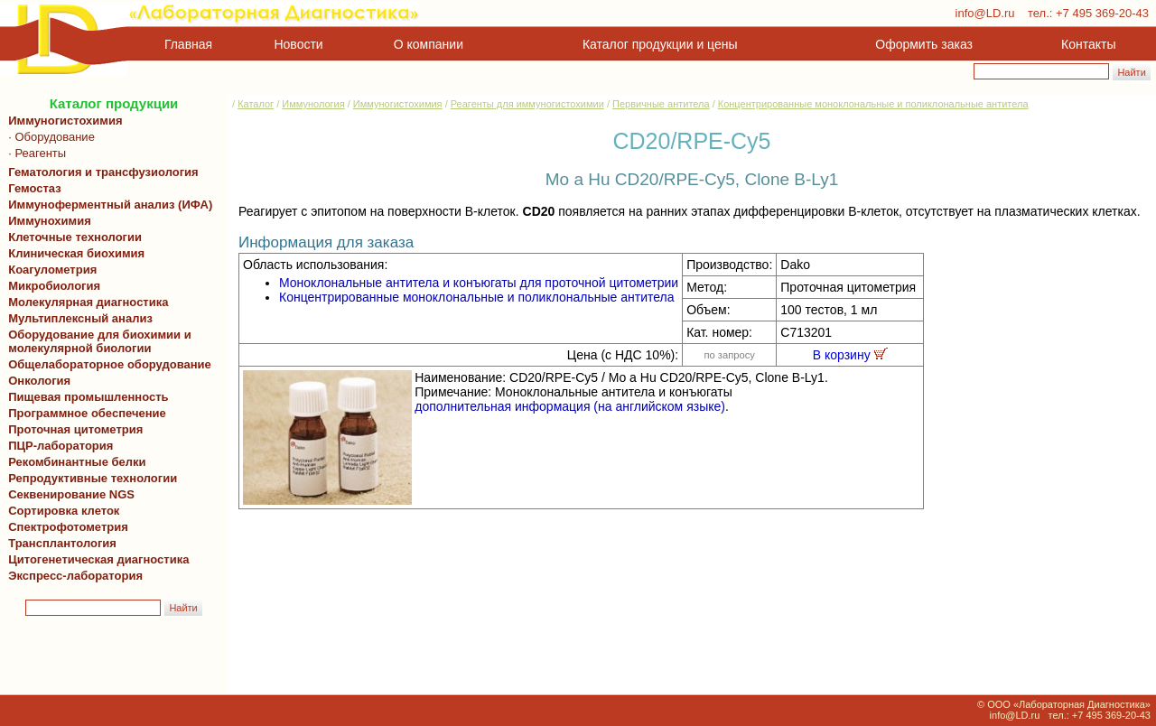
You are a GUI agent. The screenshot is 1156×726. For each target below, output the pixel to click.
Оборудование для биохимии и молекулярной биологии (96, 341)
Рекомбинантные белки (74, 462)
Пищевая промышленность (88, 397)
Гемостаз (35, 188)
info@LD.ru (985, 13)
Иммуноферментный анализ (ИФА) (107, 204)
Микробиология (54, 286)
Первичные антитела (661, 103)
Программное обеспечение (87, 413)
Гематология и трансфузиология (100, 172)
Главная (188, 44)
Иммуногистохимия (62, 120)
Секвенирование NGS (68, 494)
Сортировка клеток (60, 510)
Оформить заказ (924, 44)
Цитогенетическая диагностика (95, 559)
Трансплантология (59, 543)
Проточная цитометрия (72, 429)
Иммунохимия (50, 221)
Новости (299, 44)
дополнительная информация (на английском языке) (570, 406)
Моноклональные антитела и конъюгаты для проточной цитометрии (478, 282)
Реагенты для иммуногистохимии (527, 103)
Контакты (1088, 44)
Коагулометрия (52, 269)
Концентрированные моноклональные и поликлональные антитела (873, 103)
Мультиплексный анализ (80, 318)
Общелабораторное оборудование (106, 364)
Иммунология (313, 103)
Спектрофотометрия (68, 527)
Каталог (256, 103)
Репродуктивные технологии (89, 478)
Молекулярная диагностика (85, 302)
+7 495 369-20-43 (1102, 13)
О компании (426, 44)
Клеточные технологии (72, 237)
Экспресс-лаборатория (75, 575)
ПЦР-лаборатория (57, 445)
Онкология (39, 380)
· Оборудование (48, 137)
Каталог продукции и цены (660, 44)
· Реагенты (34, 153)
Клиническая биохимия (73, 253)
